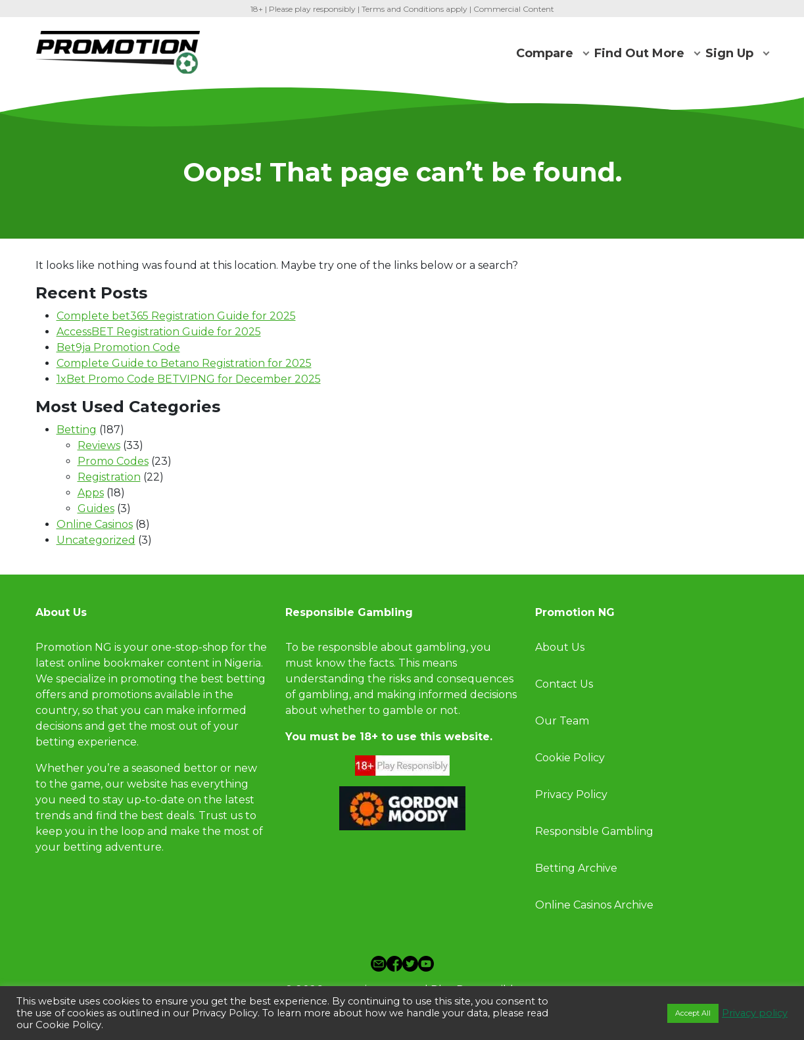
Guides (96, 508)
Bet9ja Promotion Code (118, 347)
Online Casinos (95, 524)
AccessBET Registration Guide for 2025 (159, 331)
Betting (77, 429)
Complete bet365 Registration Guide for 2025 (176, 316)
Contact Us (564, 684)
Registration (109, 477)
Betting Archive (576, 868)
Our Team (563, 721)
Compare (544, 53)
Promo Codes (113, 461)
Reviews (99, 445)
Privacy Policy (571, 794)
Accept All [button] (693, 1013)
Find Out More (639, 53)
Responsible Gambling (594, 831)
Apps (91, 492)
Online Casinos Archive (594, 905)
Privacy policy (755, 1013)
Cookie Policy (570, 757)
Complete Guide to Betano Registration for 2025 (184, 363)
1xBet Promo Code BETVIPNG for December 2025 (189, 379)
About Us (559, 647)
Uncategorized (96, 540)
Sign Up (729, 53)
